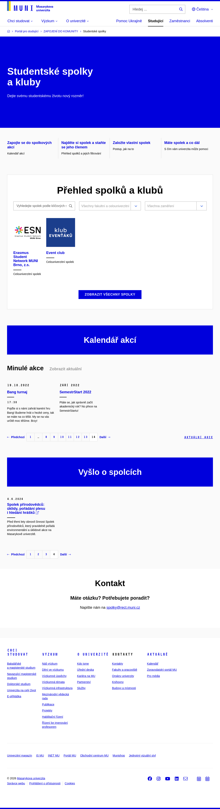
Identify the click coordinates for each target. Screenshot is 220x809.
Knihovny (118, 682)
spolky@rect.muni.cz (123, 607)
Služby (81, 688)
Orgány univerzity (123, 676)
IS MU (40, 755)
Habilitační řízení (52, 716)
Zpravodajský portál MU (162, 669)
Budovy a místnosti (124, 688)
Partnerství (84, 682)
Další (105, 437)
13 (86, 437)
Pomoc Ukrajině (129, 21)
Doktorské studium (18, 684)
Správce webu (16, 783)
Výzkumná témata (53, 682)
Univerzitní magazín (19, 755)
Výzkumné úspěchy (54, 676)
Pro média (153, 676)
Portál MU (70, 755)
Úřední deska (85, 669)
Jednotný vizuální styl (142, 755)
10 (62, 437)
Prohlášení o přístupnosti (45, 783)
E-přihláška (14, 696)
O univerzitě (93, 654)
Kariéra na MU (86, 676)
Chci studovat (17, 652)
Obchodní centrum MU (94, 755)
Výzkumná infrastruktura (57, 688)
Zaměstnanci (179, 21)
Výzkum (50, 654)
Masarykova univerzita (31, 778)
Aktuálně (157, 654)
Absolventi (204, 21)
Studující (155, 21)
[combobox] (104, 206)
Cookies (70, 783)
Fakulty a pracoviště (124, 669)
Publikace (48, 704)
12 (78, 437)
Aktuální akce (198, 437)
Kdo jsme (83, 663)
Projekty (47, 710)
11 (70, 437)
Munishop (119, 755)
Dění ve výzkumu (53, 669)
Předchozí (16, 437)
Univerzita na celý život (21, 690)
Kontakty (117, 663)
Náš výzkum (49, 663)
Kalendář (152, 663)
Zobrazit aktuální (65, 369)
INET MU (54, 755)
